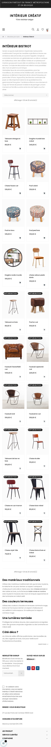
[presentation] (22, 681)
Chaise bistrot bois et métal (37, 552)
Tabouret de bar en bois (12, 460)
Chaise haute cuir (11, 186)
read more (43, 644)
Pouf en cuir (33, 322)
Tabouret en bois (11, 322)
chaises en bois (40, 589)
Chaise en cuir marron (13, 505)
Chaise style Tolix (11, 550)
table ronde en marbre (37, 591)
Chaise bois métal (36, 505)
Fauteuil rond (10, 414)
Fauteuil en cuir (35, 414)
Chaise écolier (34, 458)
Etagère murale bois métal (37, 140)
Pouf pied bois (34, 230)
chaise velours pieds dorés (37, 276)
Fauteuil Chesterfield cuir (13, 368)
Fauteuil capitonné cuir (36, 368)
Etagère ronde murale (13, 275)
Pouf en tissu (9, 230)
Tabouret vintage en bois (12, 140)
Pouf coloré (33, 186)
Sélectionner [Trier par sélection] (26, 95)
